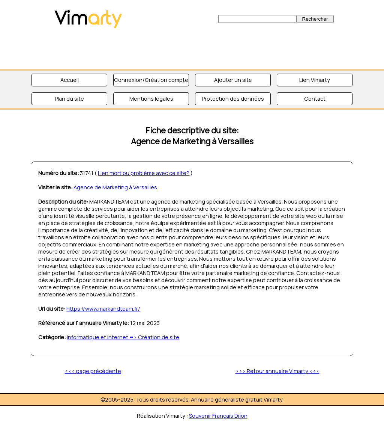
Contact (315, 98)
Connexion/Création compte (151, 79)
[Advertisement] (192, 49)
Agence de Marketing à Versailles (115, 187)
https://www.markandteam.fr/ (103, 308)
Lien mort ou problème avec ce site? (143, 173)
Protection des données (233, 98)
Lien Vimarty (314, 79)
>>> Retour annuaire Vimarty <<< (278, 371)
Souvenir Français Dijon (218, 415)
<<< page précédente (93, 371)
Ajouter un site (233, 79)
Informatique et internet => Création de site (123, 337)
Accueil (69, 79)
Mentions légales (151, 98)
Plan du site (69, 98)
